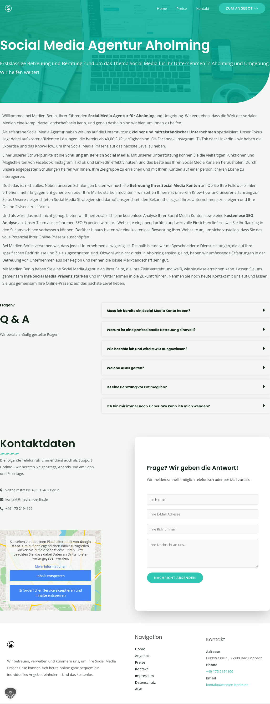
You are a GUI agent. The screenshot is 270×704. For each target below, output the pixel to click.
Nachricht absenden (175, 578)
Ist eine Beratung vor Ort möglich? (138, 386)
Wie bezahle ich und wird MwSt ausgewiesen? (148, 348)
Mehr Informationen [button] (50, 567)
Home (168, 8)
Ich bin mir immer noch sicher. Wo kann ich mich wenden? (160, 406)
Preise (185, 8)
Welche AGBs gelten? (126, 367)
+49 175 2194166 (220, 672)
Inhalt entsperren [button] (50, 576)
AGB (138, 689)
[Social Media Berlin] (8, 7)
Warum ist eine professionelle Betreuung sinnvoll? (153, 329)
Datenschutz (145, 683)
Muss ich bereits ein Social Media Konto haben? (150, 310)
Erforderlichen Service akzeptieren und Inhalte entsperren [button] (50, 594)
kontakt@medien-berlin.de (228, 685)
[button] (242, 8)
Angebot (142, 656)
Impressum (144, 676)
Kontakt (204, 8)
